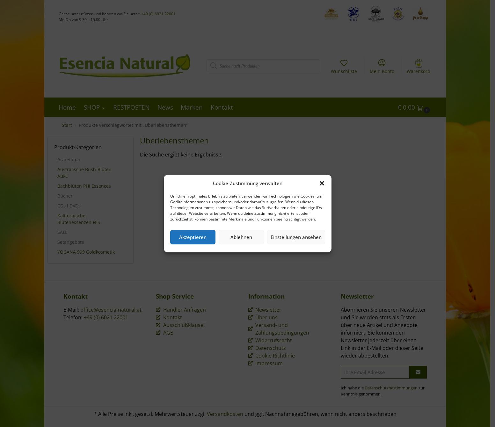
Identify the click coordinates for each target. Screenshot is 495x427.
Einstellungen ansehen (296, 237)
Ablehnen (241, 237)
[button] (322, 183)
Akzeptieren (193, 237)
